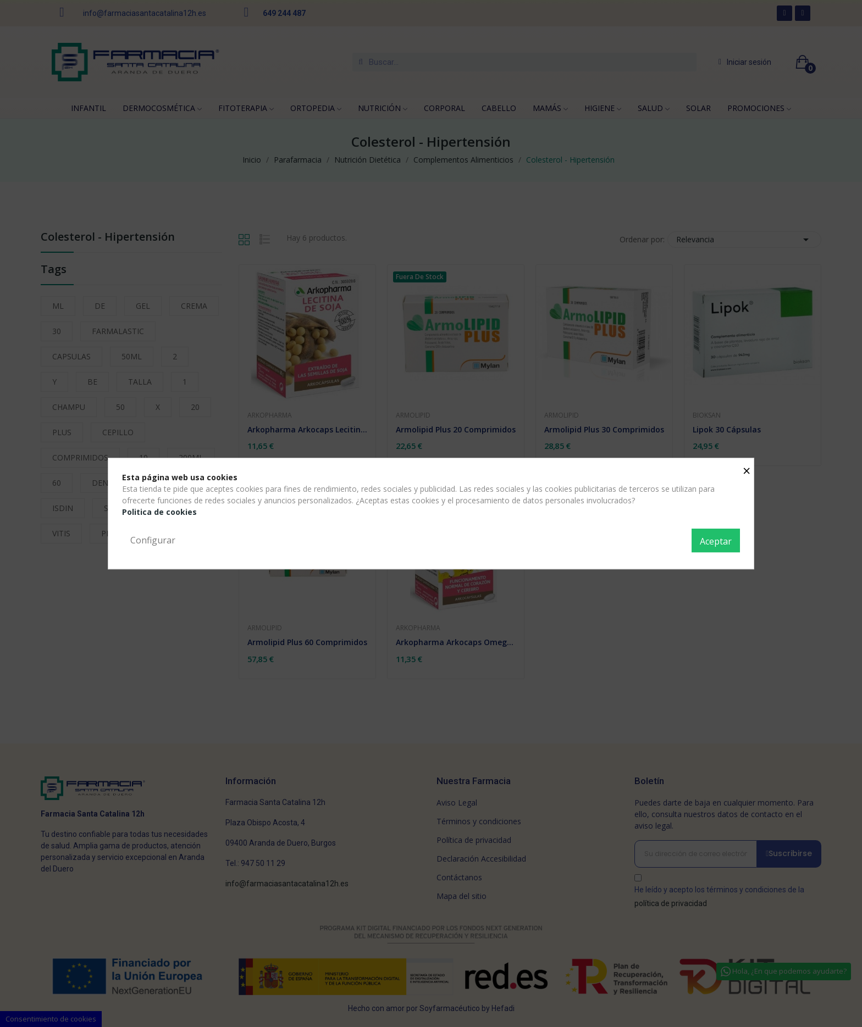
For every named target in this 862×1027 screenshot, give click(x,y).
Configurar (152, 540)
